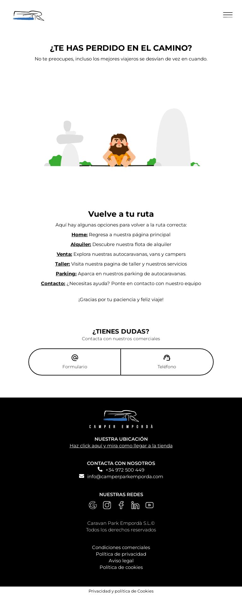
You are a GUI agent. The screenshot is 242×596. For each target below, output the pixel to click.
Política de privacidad (121, 554)
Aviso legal (121, 561)
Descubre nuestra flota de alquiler (121, 244)
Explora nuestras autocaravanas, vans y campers (121, 254)
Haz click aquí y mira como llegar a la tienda (121, 446)
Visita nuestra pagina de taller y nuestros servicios (121, 264)
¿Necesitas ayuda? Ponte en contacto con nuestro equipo (121, 283)
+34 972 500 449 (125, 470)
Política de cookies (121, 567)
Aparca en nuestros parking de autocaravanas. (121, 274)
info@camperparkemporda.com (125, 476)
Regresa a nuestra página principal (121, 235)
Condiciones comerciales (121, 547)
